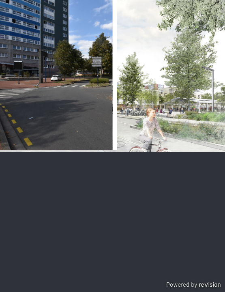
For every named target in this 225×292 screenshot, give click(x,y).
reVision (210, 284)
